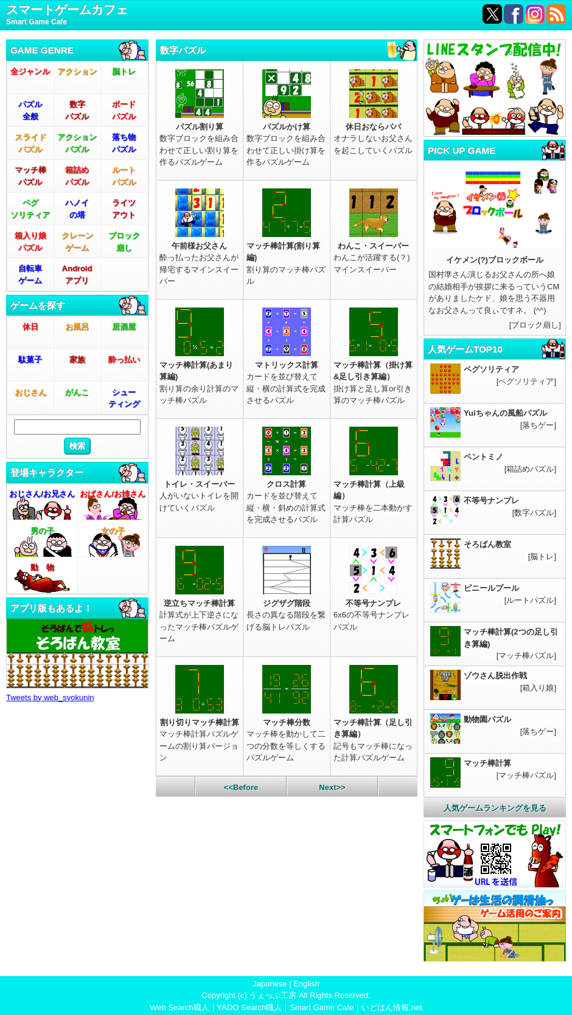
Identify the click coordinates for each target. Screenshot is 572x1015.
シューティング (124, 398)
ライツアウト (124, 208)
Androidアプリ (77, 274)
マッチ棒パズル (30, 176)
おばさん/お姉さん (112, 493)
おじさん (30, 392)
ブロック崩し (124, 241)
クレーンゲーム (77, 241)
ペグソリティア (30, 208)
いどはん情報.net (391, 1007)
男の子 (42, 530)
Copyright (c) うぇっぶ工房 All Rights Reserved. (285, 995)
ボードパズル (124, 110)
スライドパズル (30, 143)
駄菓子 (30, 359)
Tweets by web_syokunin (50, 697)
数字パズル (77, 110)
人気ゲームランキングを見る (495, 808)
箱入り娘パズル (30, 241)
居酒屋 (124, 326)
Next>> (332, 787)
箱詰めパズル (77, 176)
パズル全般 (30, 110)
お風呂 (77, 326)
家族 (77, 359)
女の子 (113, 530)
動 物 (42, 567)
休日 (30, 326)
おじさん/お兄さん (42, 493)
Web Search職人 (179, 1007)
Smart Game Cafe (322, 1007)
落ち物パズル (124, 143)
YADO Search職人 (249, 1007)
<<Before (241, 787)
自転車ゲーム (30, 274)
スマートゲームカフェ (67, 15)
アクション (77, 71)
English (306, 983)
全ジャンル (30, 71)
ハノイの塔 (77, 208)
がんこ (77, 392)
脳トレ (124, 71)
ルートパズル (124, 176)
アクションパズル (77, 143)
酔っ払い (124, 359)
